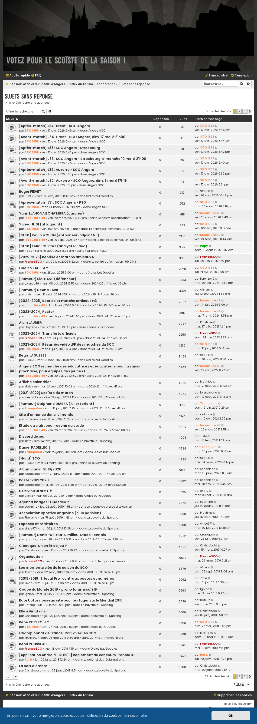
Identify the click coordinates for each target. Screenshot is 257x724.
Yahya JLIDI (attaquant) (40, 224)
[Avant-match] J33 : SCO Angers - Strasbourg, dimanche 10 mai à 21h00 (82, 158)
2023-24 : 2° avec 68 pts (113, 316)
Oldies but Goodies (99, 196)
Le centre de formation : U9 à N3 (120, 218)
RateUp (30, 605)
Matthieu (31, 386)
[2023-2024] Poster (36, 311)
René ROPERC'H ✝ (34, 622)
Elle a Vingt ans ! (33, 611)
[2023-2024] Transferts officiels (47, 333)
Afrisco (29, 572)
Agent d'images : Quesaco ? (44, 502)
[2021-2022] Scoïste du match (46, 392)
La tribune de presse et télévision (109, 507)
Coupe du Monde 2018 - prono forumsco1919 (58, 589)
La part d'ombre (33, 666)
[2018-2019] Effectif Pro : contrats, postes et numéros (66, 578)
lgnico (29, 594)
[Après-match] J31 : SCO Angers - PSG (52, 202)
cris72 (29, 496)
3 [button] (244, 111)
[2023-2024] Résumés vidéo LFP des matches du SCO (66, 344)
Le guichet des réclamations (104, 659)
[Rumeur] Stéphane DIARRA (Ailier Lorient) (56, 403)
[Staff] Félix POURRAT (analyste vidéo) (53, 246)
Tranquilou (33, 408)
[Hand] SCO (29, 458)
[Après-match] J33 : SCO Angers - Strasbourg (59, 147)
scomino (31, 507)
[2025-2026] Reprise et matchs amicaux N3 (58, 257)
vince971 (31, 528)
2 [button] (239, 111)
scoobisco (32, 474)
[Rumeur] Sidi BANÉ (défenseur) (47, 279)
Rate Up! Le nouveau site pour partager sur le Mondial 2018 (71, 600)
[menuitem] (36, 76)
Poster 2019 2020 (34, 480)
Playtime (31, 327)
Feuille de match (96, 251)
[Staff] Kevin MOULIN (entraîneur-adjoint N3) (59, 235)
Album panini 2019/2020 (40, 469)
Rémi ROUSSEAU (33, 644)
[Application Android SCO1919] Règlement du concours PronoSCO (77, 655)
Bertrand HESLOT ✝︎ (35, 491)
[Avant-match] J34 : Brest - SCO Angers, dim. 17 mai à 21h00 (72, 137)
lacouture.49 (35, 218)
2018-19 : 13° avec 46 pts (103, 572)
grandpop (32, 539)
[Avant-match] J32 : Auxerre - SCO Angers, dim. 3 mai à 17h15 (73, 180)
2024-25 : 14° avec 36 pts (109, 283)
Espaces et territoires (38, 524)
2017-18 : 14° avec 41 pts (106, 638)
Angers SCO (96, 130)
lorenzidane (33, 397)
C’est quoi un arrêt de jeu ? (43, 545)
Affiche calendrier (35, 382)
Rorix (28, 659)
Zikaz (28, 583)
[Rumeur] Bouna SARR (38, 290)
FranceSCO (33, 262)
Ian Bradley (245, 704)
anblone (30, 419)
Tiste (28, 441)
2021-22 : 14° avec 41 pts (111, 376)
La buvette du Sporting (103, 419)
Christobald (33, 550)
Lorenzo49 (32, 283)
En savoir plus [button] (136, 715)
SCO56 (30, 196)
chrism (30, 294)
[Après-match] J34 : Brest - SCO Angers (54, 126)
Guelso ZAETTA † (33, 268)
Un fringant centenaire (109, 561)
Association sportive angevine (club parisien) (60, 513)
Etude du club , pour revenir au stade (51, 425)
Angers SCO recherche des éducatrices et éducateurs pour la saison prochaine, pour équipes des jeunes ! (80, 369)
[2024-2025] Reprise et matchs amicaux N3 (58, 300)
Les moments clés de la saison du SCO (53, 567)
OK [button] (231, 715)
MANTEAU (31, 638)
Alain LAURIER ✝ (32, 322)
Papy (28, 251)
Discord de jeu (31, 436)
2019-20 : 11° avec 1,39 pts (108, 474)
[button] (249, 111)
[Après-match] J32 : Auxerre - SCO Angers (56, 169)
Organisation (31, 556)
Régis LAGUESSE (32, 355)
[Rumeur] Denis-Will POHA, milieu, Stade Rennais (62, 534)
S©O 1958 (32, 130)
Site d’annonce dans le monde (46, 414)
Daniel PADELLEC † (35, 447)
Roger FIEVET (30, 191)
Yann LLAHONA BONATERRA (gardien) (51, 213)
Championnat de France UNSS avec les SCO (57, 633)
